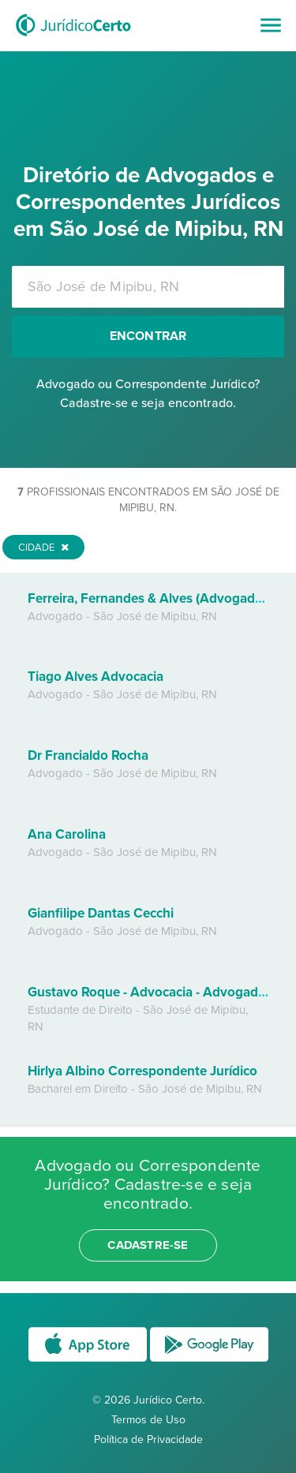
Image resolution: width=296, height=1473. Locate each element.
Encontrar (148, 336)
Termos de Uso (148, 1419)
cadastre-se (147, 1245)
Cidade (43, 547)
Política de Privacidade (148, 1439)
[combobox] (148, 287)
